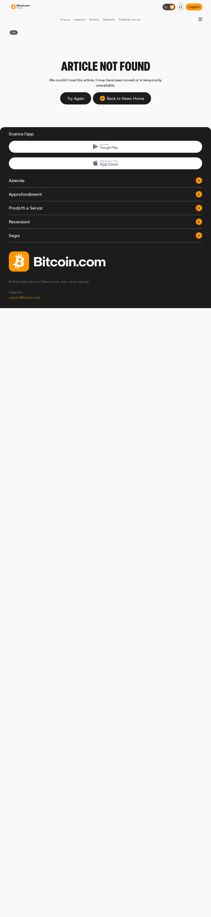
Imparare (79, 19)
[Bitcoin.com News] (20, 7)
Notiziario (108, 19)
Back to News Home (122, 98)
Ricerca (94, 19)
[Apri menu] (200, 19)
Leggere (194, 7)
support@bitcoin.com (24, 297)
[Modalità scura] (169, 7)
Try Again (75, 98)
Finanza (65, 19)
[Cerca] (180, 6)
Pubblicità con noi (129, 19)
